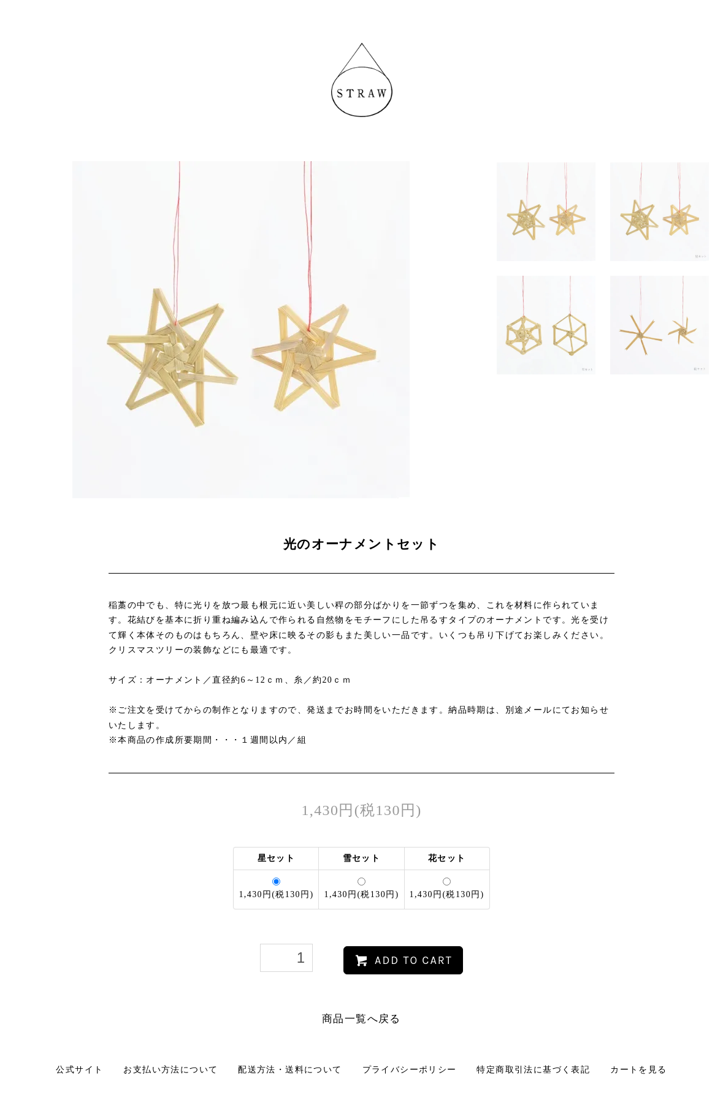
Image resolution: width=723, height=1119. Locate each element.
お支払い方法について (170, 1069)
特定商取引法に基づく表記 (533, 1069)
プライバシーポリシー (409, 1069)
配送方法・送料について (290, 1069)
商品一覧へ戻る (361, 1019)
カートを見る (638, 1069)
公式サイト (79, 1069)
